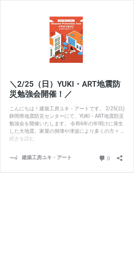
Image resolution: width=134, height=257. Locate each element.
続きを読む (21, 138)
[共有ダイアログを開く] (120, 155)
